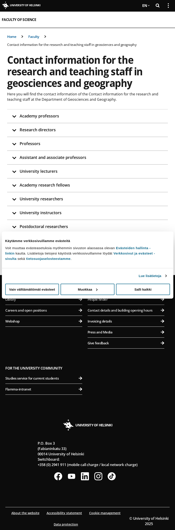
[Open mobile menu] (166, 20)
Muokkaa (87, 289)
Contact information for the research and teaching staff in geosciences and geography (71, 44)
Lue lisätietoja (150, 276)
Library (43, 299)
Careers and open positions (43, 310)
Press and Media (126, 332)
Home (11, 36)
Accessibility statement (64, 513)
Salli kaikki (143, 289)
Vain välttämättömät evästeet (32, 289)
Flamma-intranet (43, 389)
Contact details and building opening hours (126, 310)
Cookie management (105, 513)
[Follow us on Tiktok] (112, 476)
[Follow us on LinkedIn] (85, 476)
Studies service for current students (43, 378)
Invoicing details (126, 321)
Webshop (43, 321)
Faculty (33, 36)
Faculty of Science (19, 19)
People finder (126, 299)
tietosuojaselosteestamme (48, 258)
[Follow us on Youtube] (72, 476)
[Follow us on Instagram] (98, 476)
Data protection (66, 524)
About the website (25, 513)
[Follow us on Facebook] (58, 476)
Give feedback (126, 343)
